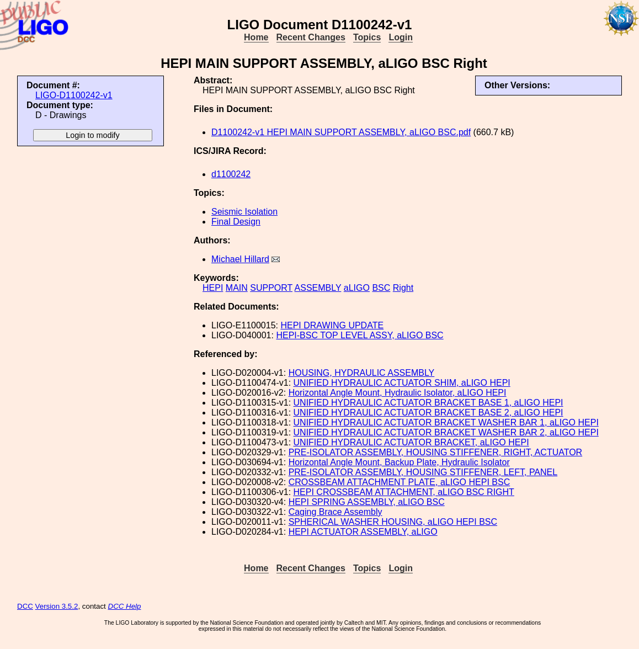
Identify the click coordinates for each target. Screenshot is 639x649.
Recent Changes (310, 37)
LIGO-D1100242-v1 (74, 95)
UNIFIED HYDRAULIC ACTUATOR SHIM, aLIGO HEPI (402, 382)
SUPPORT (271, 287)
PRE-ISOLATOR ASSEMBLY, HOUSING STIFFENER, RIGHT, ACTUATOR (436, 452)
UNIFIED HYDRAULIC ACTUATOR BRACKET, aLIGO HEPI (411, 442)
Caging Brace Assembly (335, 512)
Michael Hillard (240, 259)
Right (403, 287)
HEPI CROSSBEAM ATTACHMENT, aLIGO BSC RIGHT (404, 492)
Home (256, 37)
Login (400, 37)
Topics (367, 37)
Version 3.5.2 (56, 606)
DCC (25, 606)
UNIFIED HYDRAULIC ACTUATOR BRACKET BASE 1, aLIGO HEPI (428, 402)
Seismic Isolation (244, 211)
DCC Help (124, 606)
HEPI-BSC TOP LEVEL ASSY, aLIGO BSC (359, 335)
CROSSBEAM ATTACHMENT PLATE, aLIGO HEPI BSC (399, 482)
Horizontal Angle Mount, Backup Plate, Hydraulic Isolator (399, 462)
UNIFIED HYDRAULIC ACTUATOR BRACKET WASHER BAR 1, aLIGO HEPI (446, 422)
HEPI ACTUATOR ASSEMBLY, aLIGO (363, 531)
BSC (381, 287)
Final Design (235, 221)
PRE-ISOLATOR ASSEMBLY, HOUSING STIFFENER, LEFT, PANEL (423, 472)
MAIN (237, 287)
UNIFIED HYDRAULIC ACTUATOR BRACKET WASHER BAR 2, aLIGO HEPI (446, 432)
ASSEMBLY (318, 287)
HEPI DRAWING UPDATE (332, 325)
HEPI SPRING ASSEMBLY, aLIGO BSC (367, 502)
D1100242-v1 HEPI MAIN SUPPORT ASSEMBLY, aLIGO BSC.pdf (341, 132)
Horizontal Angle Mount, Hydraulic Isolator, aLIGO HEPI (398, 392)
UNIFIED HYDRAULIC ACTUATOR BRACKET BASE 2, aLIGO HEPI (428, 412)
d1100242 (231, 174)
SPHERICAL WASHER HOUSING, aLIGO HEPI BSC (393, 521)
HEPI (213, 287)
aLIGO (357, 287)
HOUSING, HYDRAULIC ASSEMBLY (362, 372)
